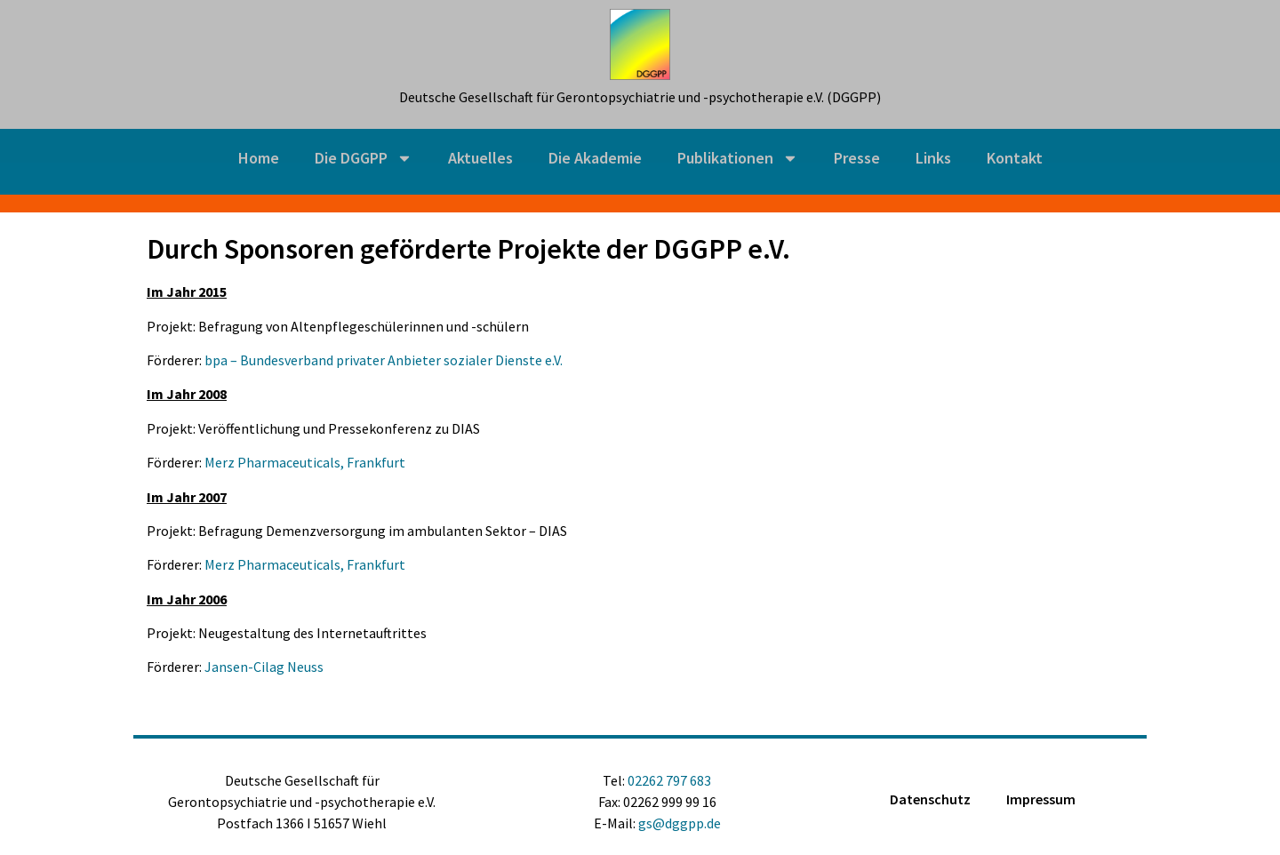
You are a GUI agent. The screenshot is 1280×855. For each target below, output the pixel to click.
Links (933, 158)
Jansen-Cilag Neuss (264, 666)
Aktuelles (480, 158)
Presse (857, 158)
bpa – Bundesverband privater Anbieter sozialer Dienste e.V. (383, 360)
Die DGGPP (363, 158)
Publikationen (737, 158)
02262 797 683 (669, 780)
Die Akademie (595, 158)
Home (258, 158)
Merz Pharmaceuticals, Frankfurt (304, 462)
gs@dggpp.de (679, 823)
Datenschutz (930, 799)
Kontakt (1015, 158)
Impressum (1041, 799)
